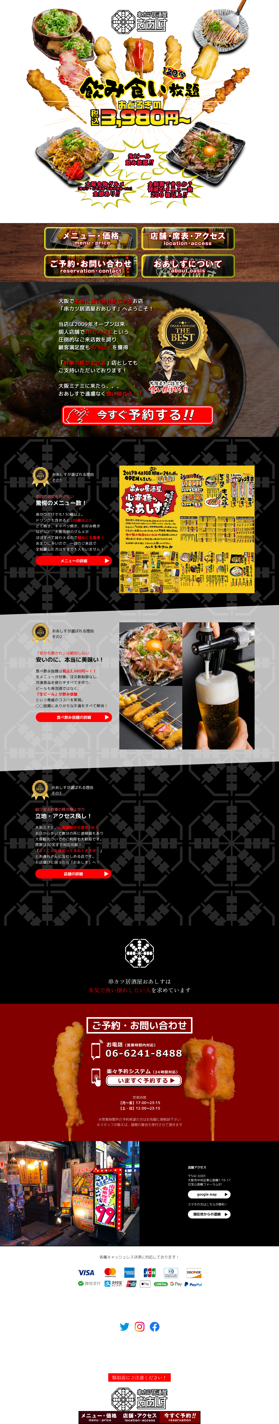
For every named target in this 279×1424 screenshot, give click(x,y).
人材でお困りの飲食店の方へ (96, 1364)
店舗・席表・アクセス (119, 1346)
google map (207, 1194)
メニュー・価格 (86, 1346)
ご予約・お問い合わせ (156, 1346)
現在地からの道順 (207, 1214)
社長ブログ (135, 1364)
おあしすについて (191, 1346)
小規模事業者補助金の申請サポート (178, 1364)
